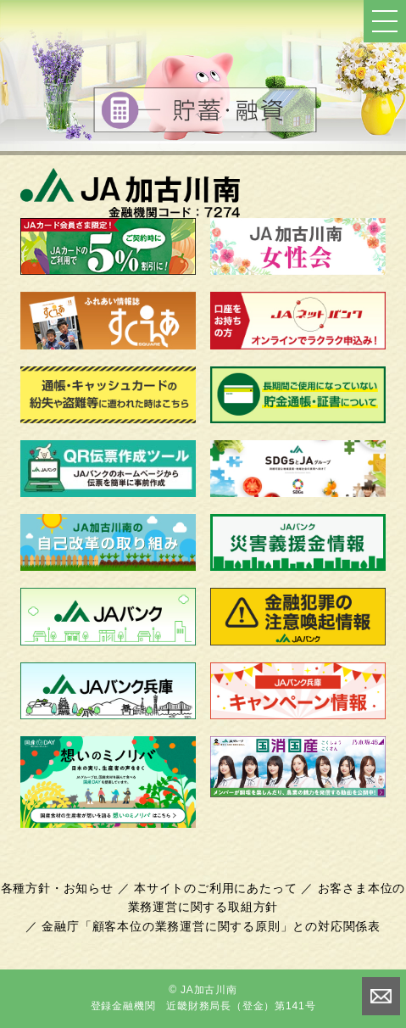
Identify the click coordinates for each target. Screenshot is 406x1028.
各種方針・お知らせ (57, 888)
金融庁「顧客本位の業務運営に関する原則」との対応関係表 (211, 926)
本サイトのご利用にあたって (215, 888)
